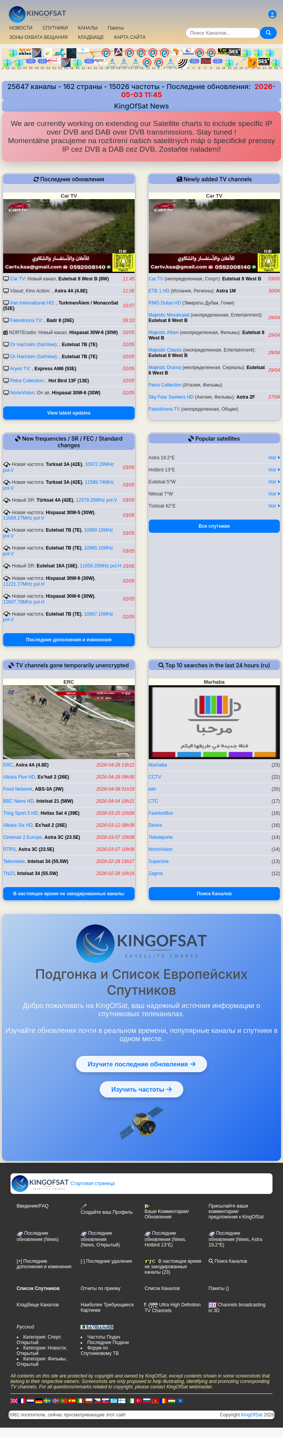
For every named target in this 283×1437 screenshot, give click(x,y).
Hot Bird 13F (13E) (68, 380)
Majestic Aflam (164, 332)
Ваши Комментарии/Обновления (166, 1212)
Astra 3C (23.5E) (62, 837)
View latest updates (68, 413)
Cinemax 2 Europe (22, 837)
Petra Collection (26, 380)
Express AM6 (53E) (55, 368)
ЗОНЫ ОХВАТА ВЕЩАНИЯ (38, 37)
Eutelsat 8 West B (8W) (83, 279)
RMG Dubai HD (165, 303)
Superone (159, 861)
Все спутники (214, 526)
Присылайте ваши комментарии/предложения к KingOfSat (236, 1211)
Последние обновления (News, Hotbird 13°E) (165, 1239)
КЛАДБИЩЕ (91, 37)
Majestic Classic (165, 350)
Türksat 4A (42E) (55, 500)
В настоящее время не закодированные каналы (68, 893)
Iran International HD (31, 303)
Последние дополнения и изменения (68, 639)
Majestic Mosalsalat (169, 315)
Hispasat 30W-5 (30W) (70, 512)
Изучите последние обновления (141, 1064)
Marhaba (158, 765)
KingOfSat (251, 1415)
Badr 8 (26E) (60, 320)
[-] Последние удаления (106, 1261)
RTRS (9, 849)
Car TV (17, 279)
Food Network (17, 789)
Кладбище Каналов (38, 1304)
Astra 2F (245, 397)
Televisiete (14, 861)
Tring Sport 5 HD (20, 813)
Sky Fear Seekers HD (171, 397)
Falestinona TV (25, 320)
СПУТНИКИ (55, 28)
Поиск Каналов (214, 893)
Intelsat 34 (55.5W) (48, 861)
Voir (274, 457)
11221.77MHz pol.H (23, 584)
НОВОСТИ (20, 28)
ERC (8, 765)
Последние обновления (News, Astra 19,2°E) (235, 1239)
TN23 (8, 873)
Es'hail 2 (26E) (53, 777)
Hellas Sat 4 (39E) (59, 813)
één (152, 789)
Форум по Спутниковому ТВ (100, 1350)
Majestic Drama (165, 367)
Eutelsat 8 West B (241, 279)
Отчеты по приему (100, 1288)
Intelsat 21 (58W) (54, 801)
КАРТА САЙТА (130, 37)
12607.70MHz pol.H (23, 602)
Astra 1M (226, 291)
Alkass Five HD (19, 777)
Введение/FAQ (33, 1206)
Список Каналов (161, 1288)
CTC (153, 801)
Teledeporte (161, 837)
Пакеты (116, 28)
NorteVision (22, 393)
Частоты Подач (103, 1337)
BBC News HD (18, 801)
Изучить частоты (141, 1089)
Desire (155, 825)
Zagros (156, 873)
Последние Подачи (107, 1342)
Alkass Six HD (18, 825)
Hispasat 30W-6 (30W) (93, 332)
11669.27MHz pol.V (23, 518)
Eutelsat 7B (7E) (79, 344)
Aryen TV (19, 368)
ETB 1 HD (159, 291)
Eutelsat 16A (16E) (57, 566)
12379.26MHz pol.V (96, 500)
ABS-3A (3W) (49, 789)
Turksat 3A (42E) (64, 464)
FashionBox (161, 813)
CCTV (155, 777)
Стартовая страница (63, 1183)
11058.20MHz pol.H (100, 566)
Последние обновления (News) (38, 1236)
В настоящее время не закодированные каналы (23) (172, 1266)
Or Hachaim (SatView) (33, 344)
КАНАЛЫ (87, 28)
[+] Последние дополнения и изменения (44, 1263)
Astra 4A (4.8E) (71, 291)
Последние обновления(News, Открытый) (100, 1239)
